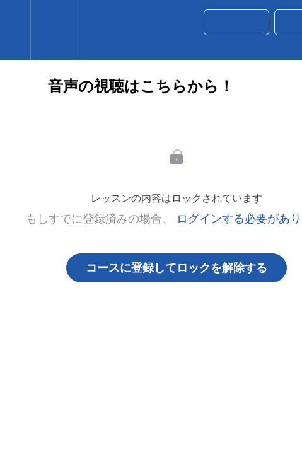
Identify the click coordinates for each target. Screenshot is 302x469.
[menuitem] (54, 30)
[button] (15, 30)
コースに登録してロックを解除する (176, 268)
